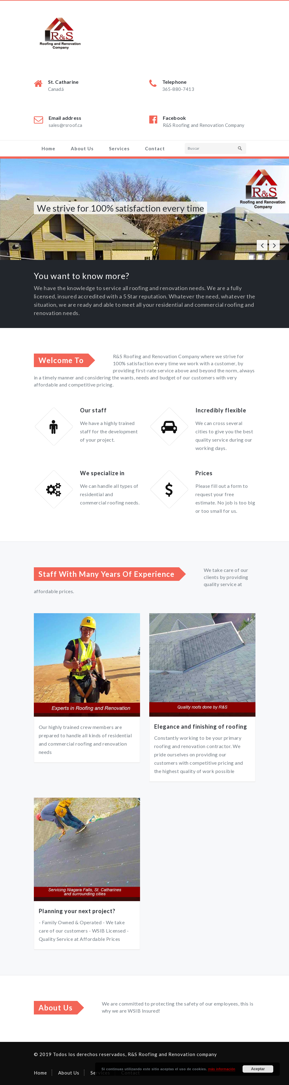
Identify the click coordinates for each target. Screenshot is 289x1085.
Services (119, 148)
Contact (155, 148)
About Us (82, 148)
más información (221, 1069)
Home (48, 148)
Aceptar (258, 1069)
